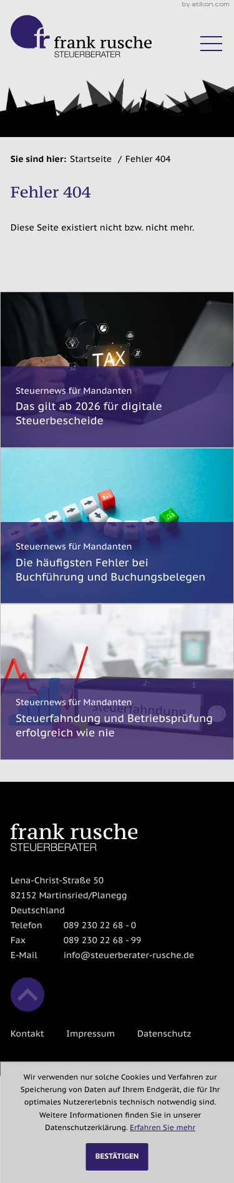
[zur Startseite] (81, 36)
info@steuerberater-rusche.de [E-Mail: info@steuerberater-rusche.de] (129, 955)
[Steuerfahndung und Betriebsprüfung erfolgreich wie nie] (117, 681)
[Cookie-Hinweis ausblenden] (117, 1157)
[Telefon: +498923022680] (100, 925)
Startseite (91, 158)
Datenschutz (164, 1033)
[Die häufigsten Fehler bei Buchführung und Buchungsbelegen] (117, 526)
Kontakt (27, 1033)
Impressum (90, 1033)
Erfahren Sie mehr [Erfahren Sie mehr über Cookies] (162, 1128)
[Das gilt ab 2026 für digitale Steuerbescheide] (117, 369)
